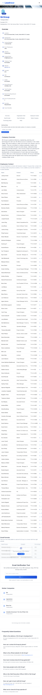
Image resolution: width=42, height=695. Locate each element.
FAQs (21, 120)
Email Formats (7, 118)
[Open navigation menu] (39, 2)
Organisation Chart (21, 115)
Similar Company (34, 118)
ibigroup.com (7, 67)
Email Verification (21, 118)
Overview (7, 115)
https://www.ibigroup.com (27, 655)
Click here (21, 553)
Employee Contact (34, 115)
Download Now (5, 132)
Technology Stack (7, 120)
